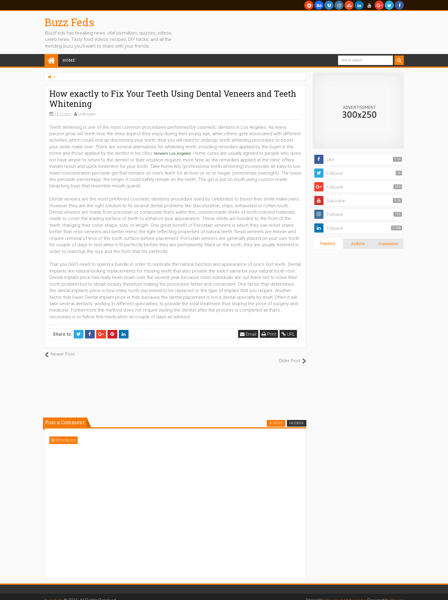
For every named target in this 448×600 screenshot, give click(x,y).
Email (249, 334)
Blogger (396, 593)
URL (289, 334)
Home (68, 60)
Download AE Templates (341, 593)
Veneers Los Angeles (172, 153)
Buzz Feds (69, 22)
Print (270, 334)
